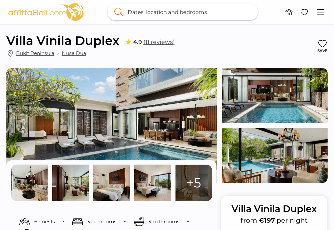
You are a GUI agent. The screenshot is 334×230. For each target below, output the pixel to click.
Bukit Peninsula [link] (35, 53)
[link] (46, 12)
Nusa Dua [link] (74, 53)
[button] (289, 12)
